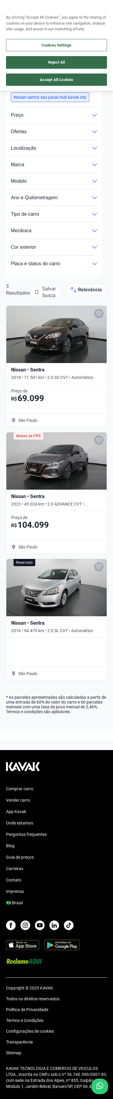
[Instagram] (25, 925)
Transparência (19, 1042)
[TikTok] (69, 925)
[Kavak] (14, 8)
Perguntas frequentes (26, 834)
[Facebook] (11, 925)
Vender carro (18, 800)
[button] (50, 97)
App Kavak (16, 811)
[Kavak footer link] (23, 769)
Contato (13, 880)
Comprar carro (19, 788)
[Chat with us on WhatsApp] (99, 1086)
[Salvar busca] (45, 292)
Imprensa (15, 891)
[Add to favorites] (99, 313)
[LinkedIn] (54, 925)
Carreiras (14, 868)
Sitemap (13, 1052)
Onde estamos (19, 823)
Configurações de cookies (30, 1031)
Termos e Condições (24, 1020)
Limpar (84, 84)
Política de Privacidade (27, 1009)
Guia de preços (20, 857)
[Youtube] (40, 925)
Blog (10, 845)
